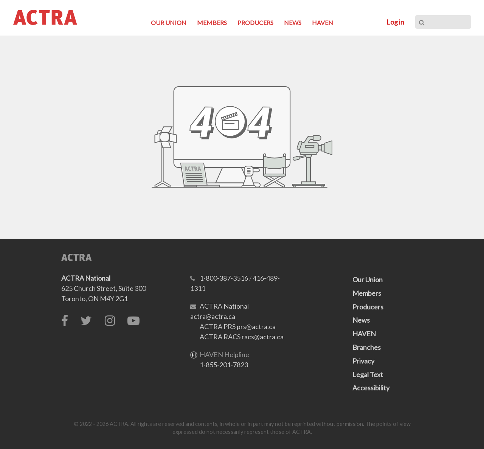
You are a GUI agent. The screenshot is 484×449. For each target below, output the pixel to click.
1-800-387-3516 (224, 278)
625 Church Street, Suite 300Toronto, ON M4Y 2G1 (103, 288)
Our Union (367, 279)
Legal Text (367, 374)
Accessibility (370, 388)
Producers (367, 307)
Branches (366, 347)
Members (366, 293)
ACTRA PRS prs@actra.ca (238, 326)
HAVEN (364, 333)
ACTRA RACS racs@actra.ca (242, 336)
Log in (395, 22)
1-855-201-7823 (224, 364)
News (361, 320)
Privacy (363, 361)
